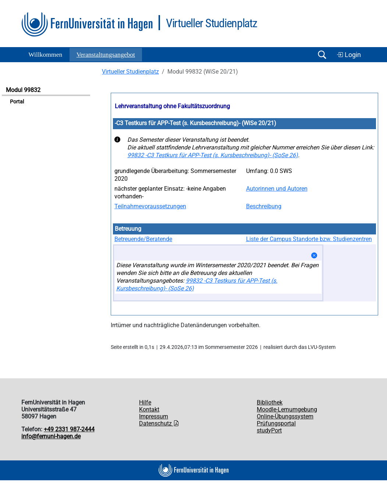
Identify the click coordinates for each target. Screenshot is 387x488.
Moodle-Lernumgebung (287, 409)
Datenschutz (159, 423)
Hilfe (145, 402)
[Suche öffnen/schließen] (322, 54)
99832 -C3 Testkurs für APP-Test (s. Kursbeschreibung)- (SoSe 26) (212, 155)
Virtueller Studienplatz (130, 71)
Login (349, 55)
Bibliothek (270, 402)
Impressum (153, 416)
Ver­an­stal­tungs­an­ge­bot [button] (106, 54)
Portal (17, 102)
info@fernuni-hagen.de (51, 436)
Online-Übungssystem (285, 416)
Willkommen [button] (45, 54)
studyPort (269, 430)
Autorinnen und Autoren (277, 188)
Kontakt (149, 409)
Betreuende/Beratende (143, 239)
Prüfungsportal (276, 423)
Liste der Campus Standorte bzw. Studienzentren (309, 239)
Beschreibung (263, 206)
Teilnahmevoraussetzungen (150, 206)
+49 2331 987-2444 (69, 429)
